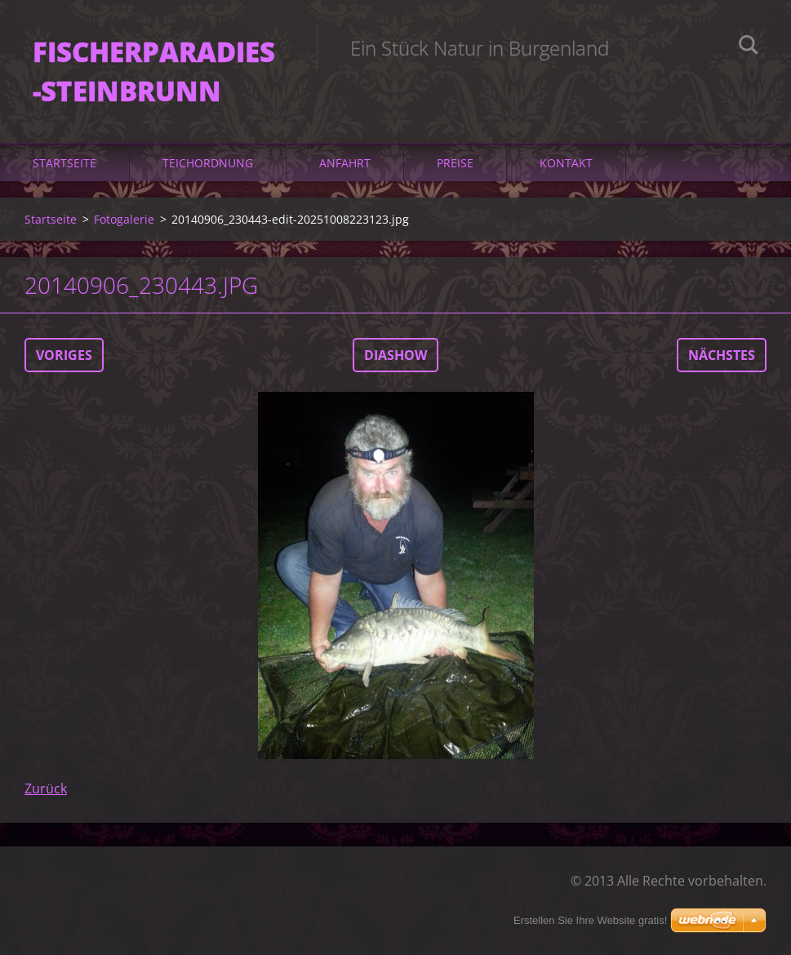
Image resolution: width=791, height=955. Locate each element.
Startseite (64, 163)
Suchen (748, 47)
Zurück (45, 788)
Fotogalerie (124, 219)
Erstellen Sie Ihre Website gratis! (590, 920)
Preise (455, 163)
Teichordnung (207, 163)
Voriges (64, 355)
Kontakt (566, 163)
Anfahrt (345, 163)
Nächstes (721, 355)
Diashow (395, 355)
